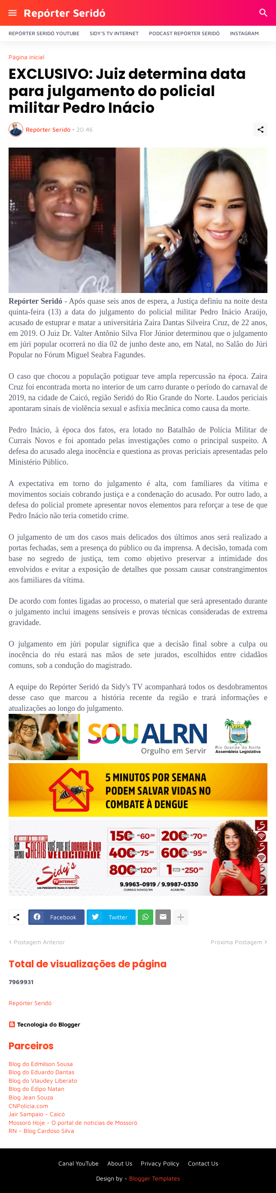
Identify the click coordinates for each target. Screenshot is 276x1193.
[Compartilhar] (260, 129)
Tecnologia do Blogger (44, 1024)
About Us (119, 1163)
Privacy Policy (160, 1163)
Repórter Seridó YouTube (44, 33)
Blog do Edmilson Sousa (41, 1063)
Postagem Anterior (39, 941)
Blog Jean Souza (31, 1097)
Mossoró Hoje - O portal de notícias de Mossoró (73, 1122)
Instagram (244, 33)
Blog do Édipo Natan (36, 1088)
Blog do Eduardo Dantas (41, 1071)
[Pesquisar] (264, 13)
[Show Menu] (12, 13)
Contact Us (203, 1163)
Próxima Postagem (236, 941)
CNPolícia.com (28, 1105)
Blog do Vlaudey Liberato (43, 1080)
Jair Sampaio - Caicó (37, 1113)
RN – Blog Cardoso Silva (41, 1130)
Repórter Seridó (65, 12)
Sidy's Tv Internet (114, 33)
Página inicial (26, 57)
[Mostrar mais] (180, 917)
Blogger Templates (154, 1178)
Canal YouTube (78, 1163)
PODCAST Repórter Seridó (184, 33)
